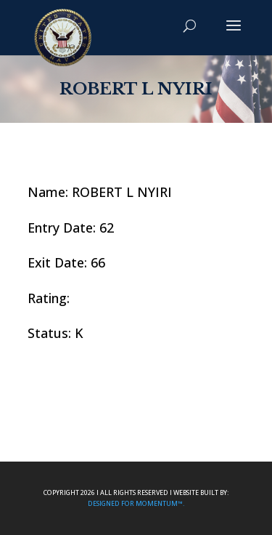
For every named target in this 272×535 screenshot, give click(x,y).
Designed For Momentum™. (136, 503)
